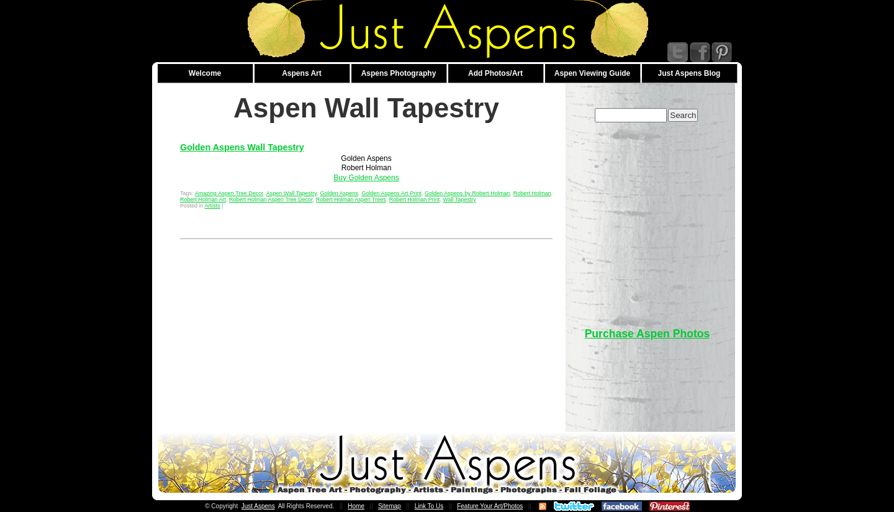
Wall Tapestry (459, 199)
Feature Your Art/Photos (490, 506)
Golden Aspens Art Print (391, 193)
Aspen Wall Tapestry (291, 193)
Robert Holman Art (203, 199)
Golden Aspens (339, 193)
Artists (212, 206)
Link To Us (429, 506)
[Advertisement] (647, 218)
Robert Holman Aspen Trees (351, 199)
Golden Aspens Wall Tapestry (242, 147)
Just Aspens (258, 506)
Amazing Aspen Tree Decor (229, 193)
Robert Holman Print (414, 199)
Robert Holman (532, 193)
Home (356, 506)
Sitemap (389, 506)
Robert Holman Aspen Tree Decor (271, 199)
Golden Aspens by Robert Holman (467, 193)
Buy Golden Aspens (366, 177)
